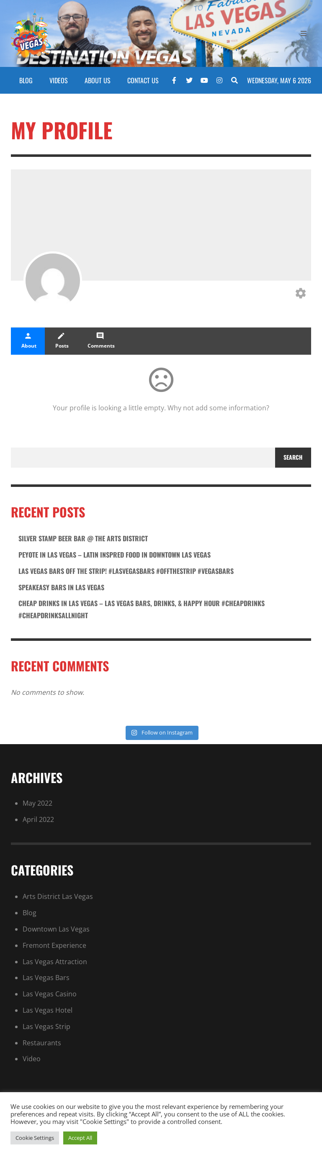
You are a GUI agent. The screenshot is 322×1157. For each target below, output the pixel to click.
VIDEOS (58, 80)
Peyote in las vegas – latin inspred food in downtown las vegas (114, 555)
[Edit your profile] (300, 294)
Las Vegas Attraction (55, 961)
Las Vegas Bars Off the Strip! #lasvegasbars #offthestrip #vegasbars (126, 571)
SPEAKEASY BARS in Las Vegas (61, 587)
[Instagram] (219, 80)
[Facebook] (174, 80)
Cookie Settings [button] (34, 1138)
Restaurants (42, 1042)
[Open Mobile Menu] (303, 33)
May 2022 (37, 803)
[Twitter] (189, 80)
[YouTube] (204, 80)
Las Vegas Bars (46, 977)
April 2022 (38, 819)
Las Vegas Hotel (47, 1010)
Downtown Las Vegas (56, 929)
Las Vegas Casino (50, 993)
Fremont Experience (54, 945)
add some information (231, 407)
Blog (29, 912)
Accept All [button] (80, 1138)
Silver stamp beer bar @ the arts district (83, 538)
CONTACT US (143, 80)
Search (292, 457)
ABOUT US (98, 80)
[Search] (234, 80)
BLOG (26, 80)
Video (32, 1058)
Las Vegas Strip (46, 1026)
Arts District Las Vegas (58, 896)
